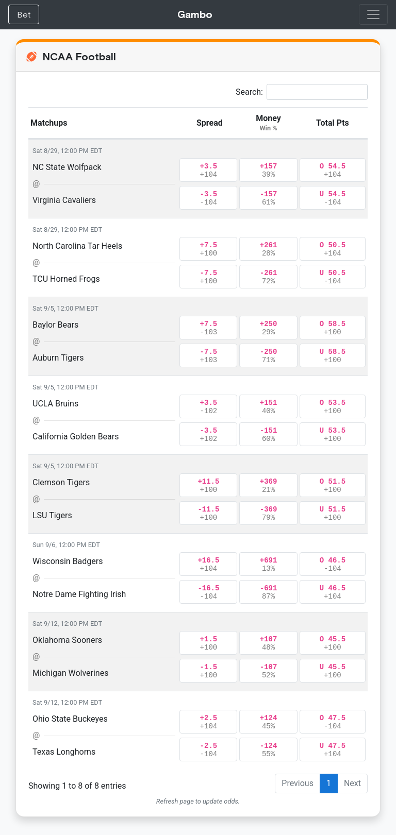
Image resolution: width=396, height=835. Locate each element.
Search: (302, 92)
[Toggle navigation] (373, 14)
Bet (23, 14)
